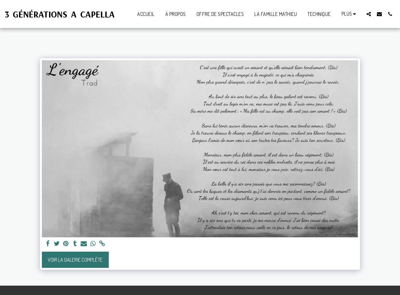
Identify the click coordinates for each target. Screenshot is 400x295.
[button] (369, 14)
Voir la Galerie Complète (75, 259)
